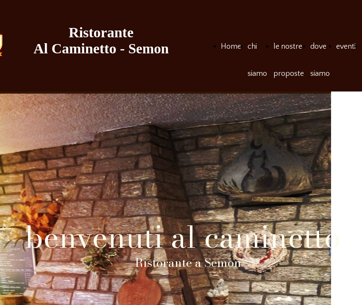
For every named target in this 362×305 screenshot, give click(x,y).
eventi (346, 46)
